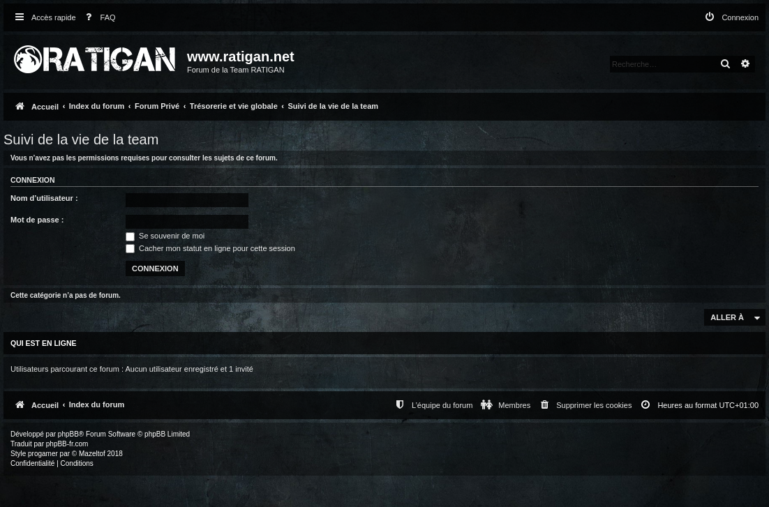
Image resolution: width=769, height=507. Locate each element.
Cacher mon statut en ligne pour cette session (210, 248)
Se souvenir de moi (165, 236)
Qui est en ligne (43, 343)
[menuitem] (98, 18)
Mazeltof (92, 453)
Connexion (32, 180)
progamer (43, 453)
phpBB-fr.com (67, 444)
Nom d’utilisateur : (44, 198)
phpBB (68, 434)
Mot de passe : (37, 219)
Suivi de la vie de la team (80, 139)
